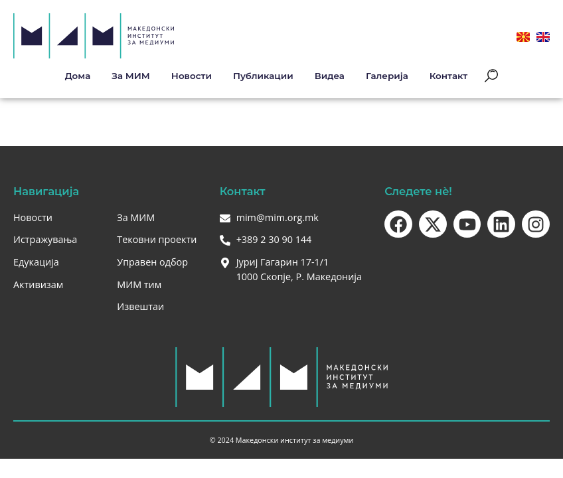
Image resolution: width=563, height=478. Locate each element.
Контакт (449, 76)
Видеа (330, 76)
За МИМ (131, 76)
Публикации (263, 76)
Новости (191, 76)
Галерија (387, 76)
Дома (78, 76)
